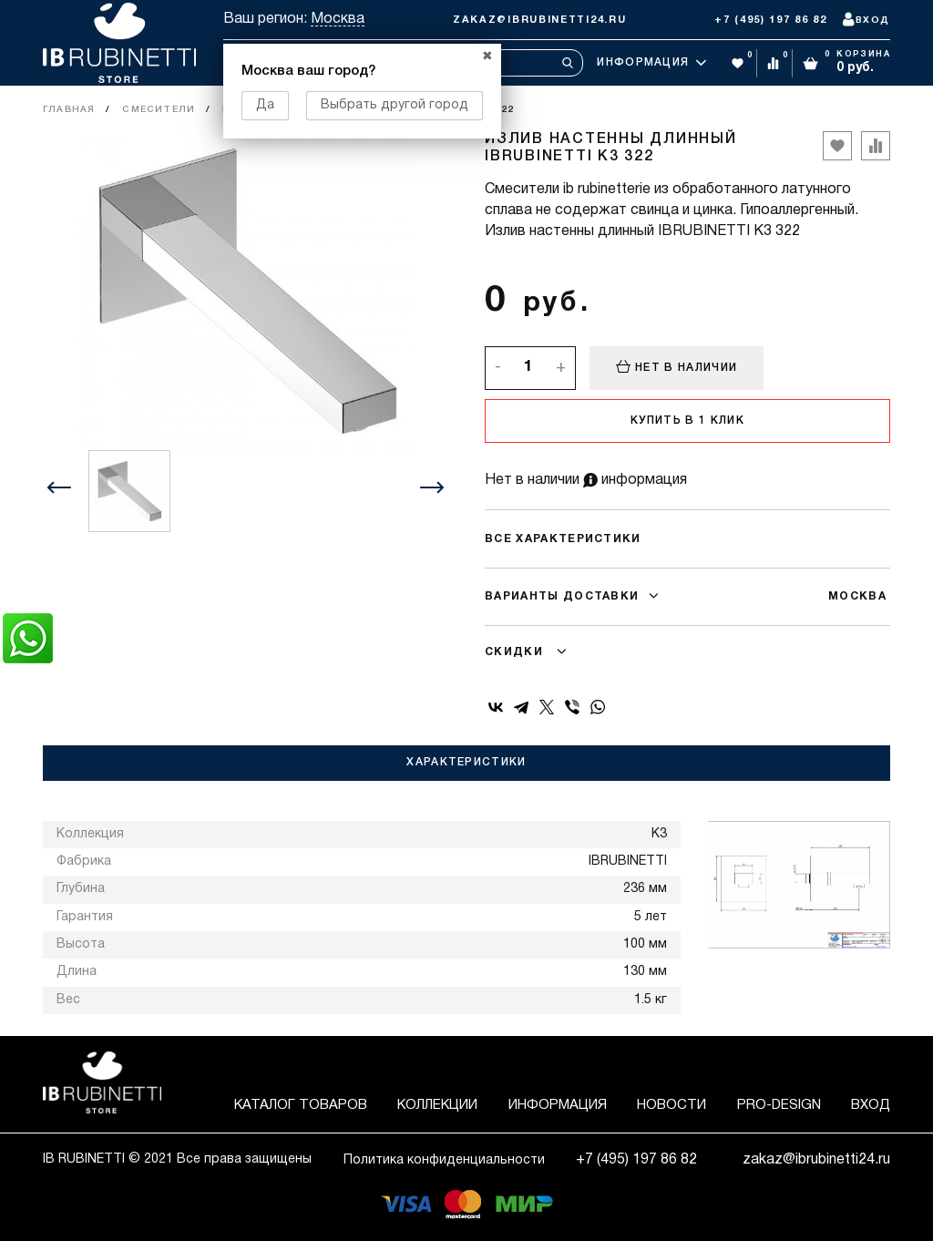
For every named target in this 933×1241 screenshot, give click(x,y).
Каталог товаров (300, 1105)
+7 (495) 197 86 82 (770, 20)
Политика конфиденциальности (444, 1160)
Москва (337, 19)
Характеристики (466, 762)
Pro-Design (779, 1105)
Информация (651, 62)
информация (635, 480)
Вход (870, 1105)
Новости (671, 1105)
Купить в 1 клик (687, 420)
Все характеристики (563, 539)
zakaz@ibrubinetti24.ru (540, 20)
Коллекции (437, 1105)
